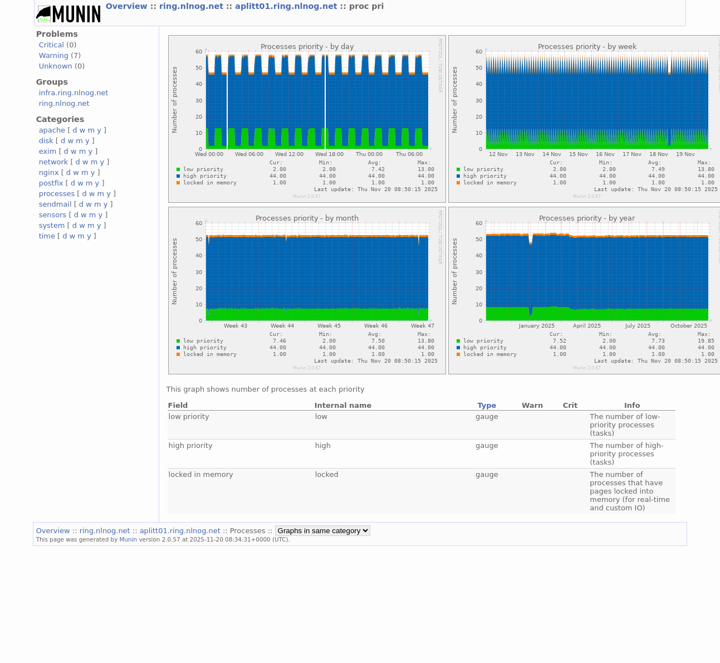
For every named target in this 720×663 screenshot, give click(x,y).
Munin (129, 539)
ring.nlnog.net (192, 6)
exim (48, 151)
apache (52, 130)
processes (57, 193)
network (53, 162)
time (47, 236)
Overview (128, 6)
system (52, 225)
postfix (51, 183)
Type (486, 405)
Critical (51, 45)
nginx (49, 172)
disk (46, 140)
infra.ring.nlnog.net (74, 93)
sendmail (55, 204)
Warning (53, 55)
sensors (53, 215)
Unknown (55, 66)
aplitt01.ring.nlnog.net (287, 6)
